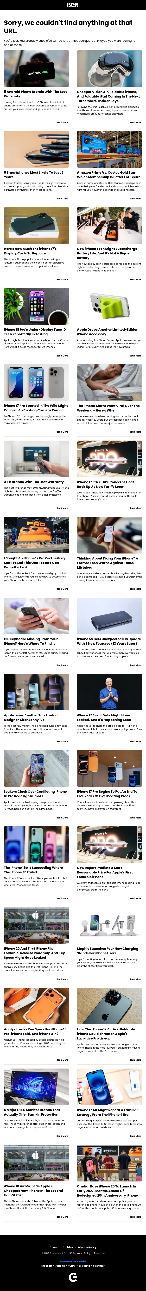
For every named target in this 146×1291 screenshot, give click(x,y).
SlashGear (99, 1266)
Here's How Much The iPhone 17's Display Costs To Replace (30, 251)
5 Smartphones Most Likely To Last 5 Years (33, 174)
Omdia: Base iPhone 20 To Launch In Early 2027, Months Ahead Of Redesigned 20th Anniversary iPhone (107, 1191)
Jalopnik (60, 1266)
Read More (62, 122)
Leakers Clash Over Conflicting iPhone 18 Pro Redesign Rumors (35, 793)
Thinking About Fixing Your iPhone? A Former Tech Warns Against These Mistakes (107, 563)
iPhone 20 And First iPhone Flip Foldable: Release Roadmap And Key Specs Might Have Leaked (34, 953)
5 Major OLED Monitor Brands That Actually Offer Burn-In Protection (32, 1112)
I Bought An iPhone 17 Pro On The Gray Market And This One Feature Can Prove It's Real (34, 562)
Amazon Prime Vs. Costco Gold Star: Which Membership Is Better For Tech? (108, 174)
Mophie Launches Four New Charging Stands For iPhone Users (107, 951)
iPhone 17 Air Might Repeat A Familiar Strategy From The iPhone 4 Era (107, 1112)
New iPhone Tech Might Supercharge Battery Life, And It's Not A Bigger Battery (107, 253)
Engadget (46, 1266)
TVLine (72, 1266)
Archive (68, 1247)
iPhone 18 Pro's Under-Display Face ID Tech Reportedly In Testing (35, 331)
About (54, 1247)
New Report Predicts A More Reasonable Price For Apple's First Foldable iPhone (105, 872)
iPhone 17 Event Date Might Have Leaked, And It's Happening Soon (104, 717)
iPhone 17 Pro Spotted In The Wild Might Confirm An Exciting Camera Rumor (36, 408)
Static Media (57, 1253)
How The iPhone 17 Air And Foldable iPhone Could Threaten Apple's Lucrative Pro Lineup (106, 1033)
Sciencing (84, 1266)
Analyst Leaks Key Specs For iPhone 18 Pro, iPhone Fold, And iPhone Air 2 (35, 1031)
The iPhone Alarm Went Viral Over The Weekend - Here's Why (108, 408)
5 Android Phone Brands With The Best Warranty (35, 94)
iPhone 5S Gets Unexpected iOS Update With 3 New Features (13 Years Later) (109, 641)
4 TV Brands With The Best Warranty (34, 482)
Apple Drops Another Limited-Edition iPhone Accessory (107, 331)
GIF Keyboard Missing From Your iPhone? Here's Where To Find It (31, 641)
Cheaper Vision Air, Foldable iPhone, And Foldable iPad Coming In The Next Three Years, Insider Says (108, 96)
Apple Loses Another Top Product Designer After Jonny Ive (31, 717)
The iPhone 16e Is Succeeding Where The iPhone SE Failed (33, 870)
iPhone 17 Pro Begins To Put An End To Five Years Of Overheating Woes (107, 793)
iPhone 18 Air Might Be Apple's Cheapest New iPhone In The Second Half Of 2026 (33, 1190)
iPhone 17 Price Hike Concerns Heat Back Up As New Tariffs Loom (105, 484)
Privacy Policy (87, 1247)
